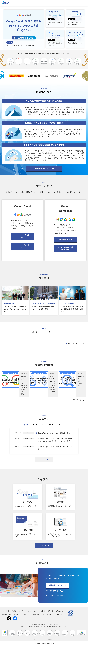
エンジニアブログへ (79, 400)
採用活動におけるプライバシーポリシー (11, 616)
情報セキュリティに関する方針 (31, 616)
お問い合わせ (59, 612)
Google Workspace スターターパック (65, 248)
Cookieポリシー (61, 616)
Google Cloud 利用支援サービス (22, 236)
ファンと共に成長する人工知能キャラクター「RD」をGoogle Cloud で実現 (15, 309)
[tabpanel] (44, 442)
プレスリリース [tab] (38, 425)
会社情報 (42, 612)
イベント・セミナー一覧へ (77, 343)
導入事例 (13, 612)
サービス (21, 612)
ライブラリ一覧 (44, 546)
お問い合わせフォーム (57, 587)
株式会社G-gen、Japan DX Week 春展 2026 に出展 (55, 449)
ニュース (29, 612)
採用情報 (50, 612)
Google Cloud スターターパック (22, 246)
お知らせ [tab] (50, 425)
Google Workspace (65, 239)
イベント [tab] (61, 425)
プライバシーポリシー (48, 616)
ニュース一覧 (44, 461)
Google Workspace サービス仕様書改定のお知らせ (55, 433)
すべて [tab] (26, 425)
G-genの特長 (5, 612)
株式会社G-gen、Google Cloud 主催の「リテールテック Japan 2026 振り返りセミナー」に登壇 (55, 440)
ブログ (36, 612)
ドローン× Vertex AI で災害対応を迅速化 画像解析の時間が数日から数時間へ (72, 309)
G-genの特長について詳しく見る (44, 168)
